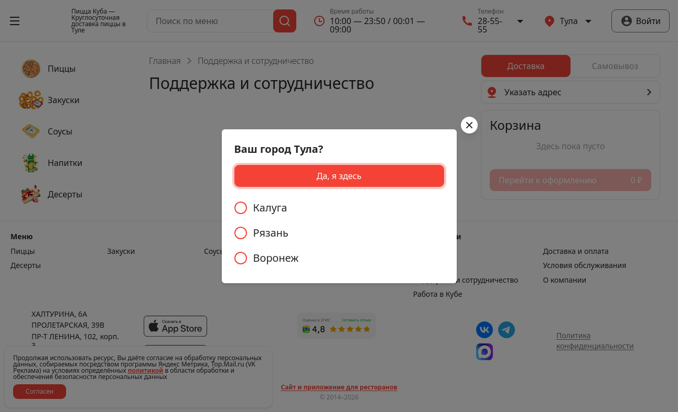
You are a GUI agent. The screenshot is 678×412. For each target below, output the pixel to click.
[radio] (339, 207)
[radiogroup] (339, 233)
